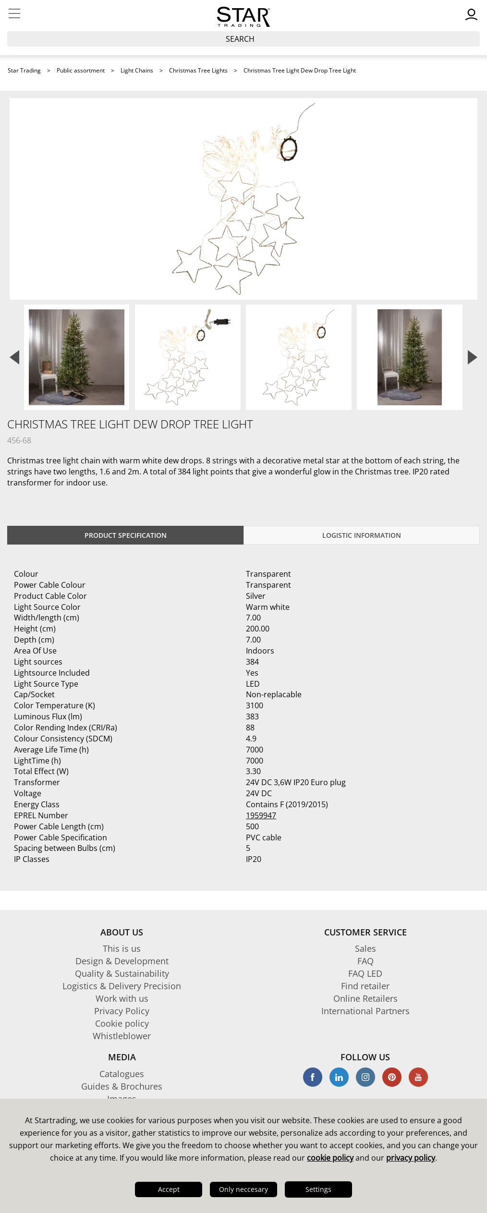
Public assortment (81, 70)
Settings (318, 1189)
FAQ (365, 961)
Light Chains (137, 70)
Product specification (126, 535)
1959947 (261, 815)
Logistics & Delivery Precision (121, 986)
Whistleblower (122, 1036)
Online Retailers (365, 998)
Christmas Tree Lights (198, 70)
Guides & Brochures (121, 1086)
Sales (365, 948)
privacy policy (410, 1157)
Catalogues (121, 1074)
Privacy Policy (121, 1011)
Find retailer (365, 986)
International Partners (365, 1011)
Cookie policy (122, 1023)
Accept (169, 1189)
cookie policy (330, 1157)
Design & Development (122, 961)
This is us (122, 948)
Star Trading (24, 70)
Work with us (122, 998)
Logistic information (361, 535)
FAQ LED (365, 973)
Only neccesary (243, 1189)
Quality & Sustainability (122, 973)
